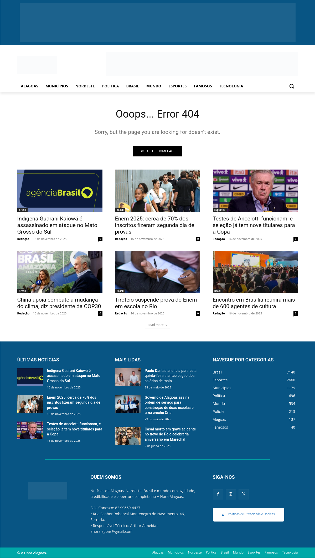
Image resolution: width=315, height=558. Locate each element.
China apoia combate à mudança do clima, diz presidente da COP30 (59, 303)
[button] (291, 86)
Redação (23, 239)
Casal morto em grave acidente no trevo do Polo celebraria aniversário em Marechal (170, 434)
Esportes (219, 210)
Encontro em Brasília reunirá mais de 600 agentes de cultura (254, 303)
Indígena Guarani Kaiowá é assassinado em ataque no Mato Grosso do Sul (57, 225)
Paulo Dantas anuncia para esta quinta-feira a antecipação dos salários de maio (171, 376)
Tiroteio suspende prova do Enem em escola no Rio (156, 303)
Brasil (22, 210)
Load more (157, 325)
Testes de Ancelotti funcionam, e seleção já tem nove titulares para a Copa (254, 225)
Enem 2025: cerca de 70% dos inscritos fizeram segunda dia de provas (154, 225)
